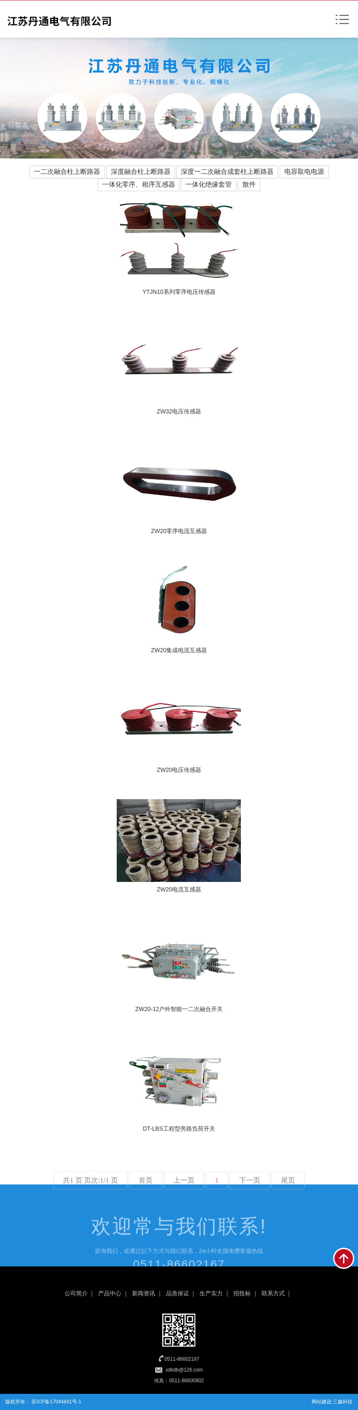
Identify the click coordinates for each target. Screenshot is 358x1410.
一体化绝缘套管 (208, 184)
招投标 (242, 1293)
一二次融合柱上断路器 (67, 171)
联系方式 (273, 1293)
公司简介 (76, 1293)
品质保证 (177, 1293)
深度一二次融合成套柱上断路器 (227, 171)
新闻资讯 (143, 1293)
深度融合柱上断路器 (141, 171)
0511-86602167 (181, 1359)
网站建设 (322, 1402)
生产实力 (211, 1293)
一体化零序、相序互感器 (138, 184)
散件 (249, 184)
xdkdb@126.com (184, 1370)
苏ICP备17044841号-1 (55, 1402)
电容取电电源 (304, 171)
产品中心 (109, 1293)
